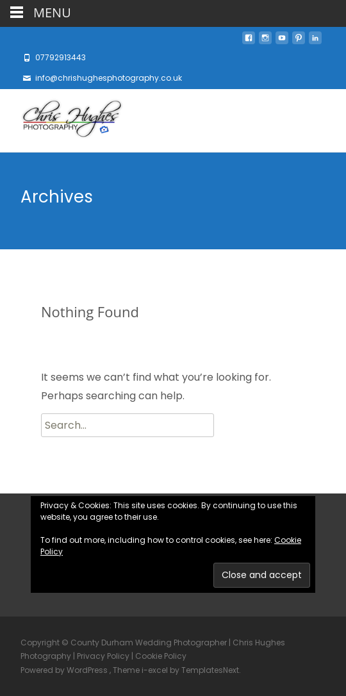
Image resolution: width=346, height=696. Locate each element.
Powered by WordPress (65, 670)
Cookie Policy (160, 655)
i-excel (156, 670)
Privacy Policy (103, 655)
